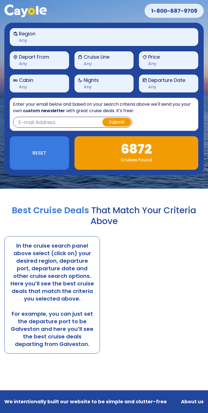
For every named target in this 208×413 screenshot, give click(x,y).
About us (192, 401)
